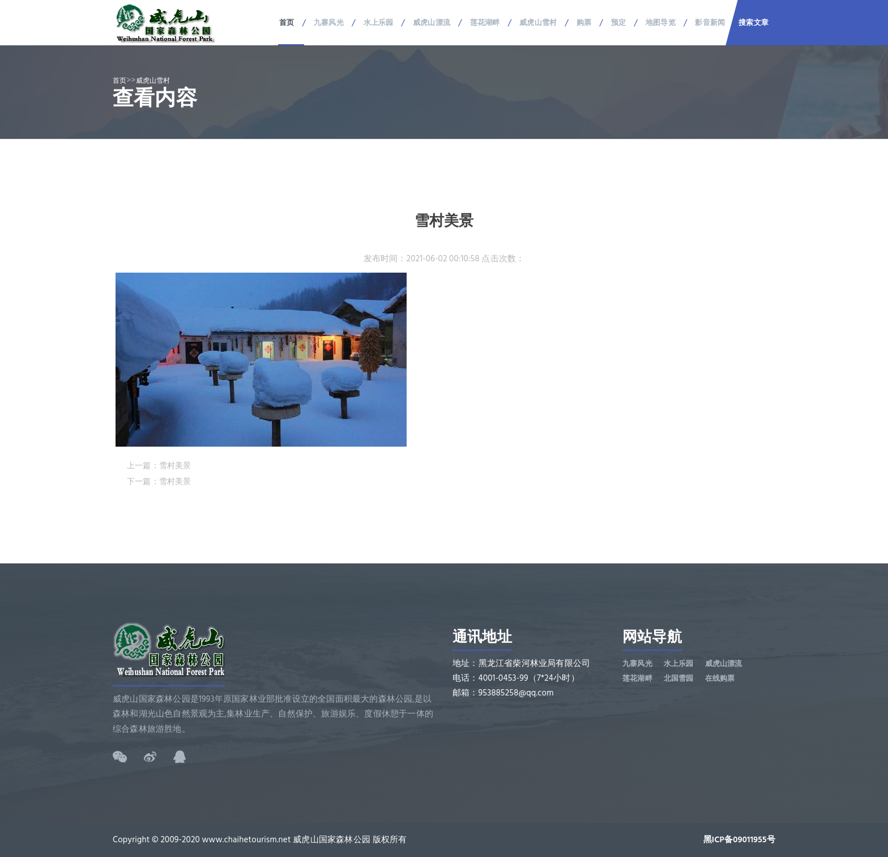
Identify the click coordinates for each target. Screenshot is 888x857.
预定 (618, 22)
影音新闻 (710, 22)
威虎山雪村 (538, 22)
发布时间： (385, 259)
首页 (286, 22)
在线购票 (720, 678)
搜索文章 (753, 22)
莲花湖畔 (485, 22)
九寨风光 (329, 22)
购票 (584, 22)
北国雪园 (679, 678)
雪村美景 (175, 465)
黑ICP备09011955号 (739, 840)
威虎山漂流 (431, 22)
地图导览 (661, 22)
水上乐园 (379, 22)
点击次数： (502, 259)
